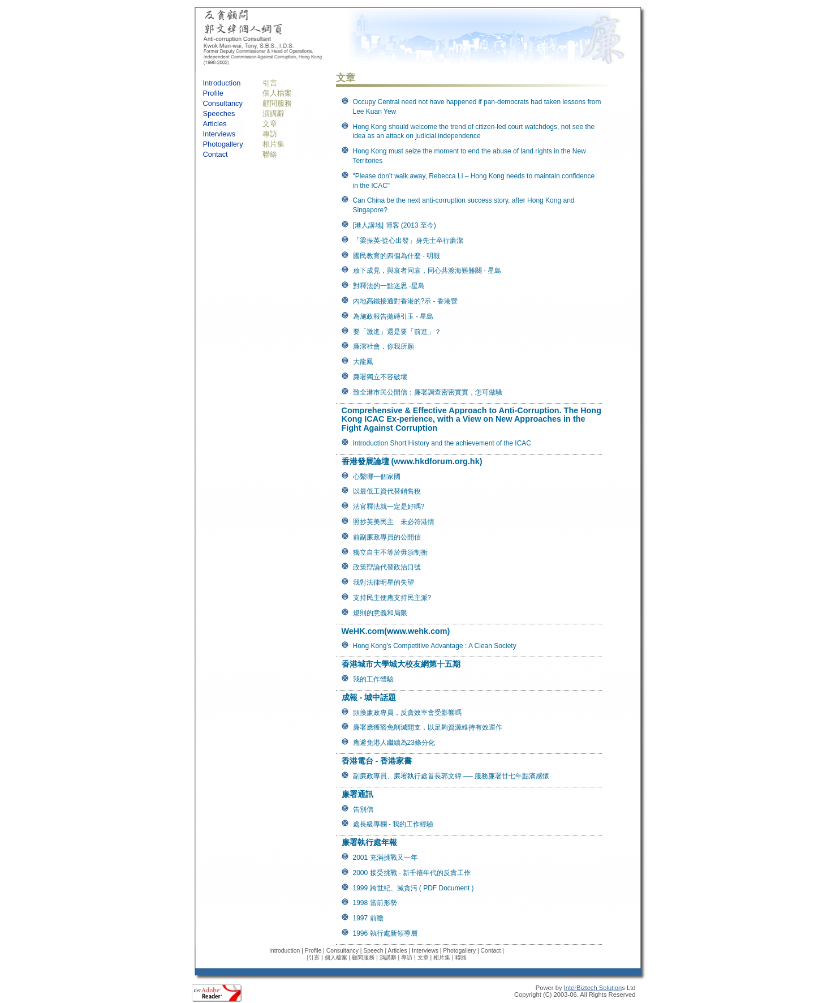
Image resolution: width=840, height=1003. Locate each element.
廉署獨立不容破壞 (380, 377)
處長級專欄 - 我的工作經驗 (393, 824)
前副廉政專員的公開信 (387, 537)
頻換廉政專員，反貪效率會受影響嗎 (407, 713)
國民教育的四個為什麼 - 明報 (397, 256)
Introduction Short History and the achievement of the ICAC (442, 443)
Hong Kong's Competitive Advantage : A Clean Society (434, 646)
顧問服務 (277, 103)
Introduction (222, 83)
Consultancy (223, 103)
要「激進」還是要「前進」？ (397, 332)
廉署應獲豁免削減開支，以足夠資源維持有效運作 (427, 727)
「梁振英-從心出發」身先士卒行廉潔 (408, 241)
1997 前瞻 (368, 918)
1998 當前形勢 (375, 903)
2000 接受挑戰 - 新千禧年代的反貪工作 (412, 873)
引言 (269, 83)
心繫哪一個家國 (376, 477)
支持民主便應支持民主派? (392, 598)
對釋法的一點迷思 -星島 (389, 286)
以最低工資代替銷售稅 (387, 491)
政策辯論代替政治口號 (387, 567)
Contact (215, 154)
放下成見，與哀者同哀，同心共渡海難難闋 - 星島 (427, 271)
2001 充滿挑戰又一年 (385, 857)
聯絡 (269, 154)
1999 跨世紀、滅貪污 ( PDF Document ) (413, 888)
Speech (373, 951)
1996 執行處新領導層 (385, 933)
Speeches (219, 113)
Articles (215, 123)
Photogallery (223, 144)
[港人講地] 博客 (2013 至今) (394, 225)
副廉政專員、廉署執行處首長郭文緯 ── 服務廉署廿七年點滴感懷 (451, 776)
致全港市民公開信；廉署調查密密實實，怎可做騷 (427, 392)
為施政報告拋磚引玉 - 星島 (393, 316)
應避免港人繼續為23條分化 (394, 743)
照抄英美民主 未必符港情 (393, 522)
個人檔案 (277, 93)
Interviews (219, 134)
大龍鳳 (363, 362)
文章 (269, 123)
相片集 (273, 144)
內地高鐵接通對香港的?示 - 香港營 (405, 301)
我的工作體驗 (373, 679)
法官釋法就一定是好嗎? (389, 507)
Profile (213, 93)
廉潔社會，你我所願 (383, 346)
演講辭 (273, 113)
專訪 (269, 134)
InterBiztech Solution (593, 987)
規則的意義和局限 (380, 613)
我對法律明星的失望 (383, 582)
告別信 (363, 809)
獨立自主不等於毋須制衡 (390, 552)
